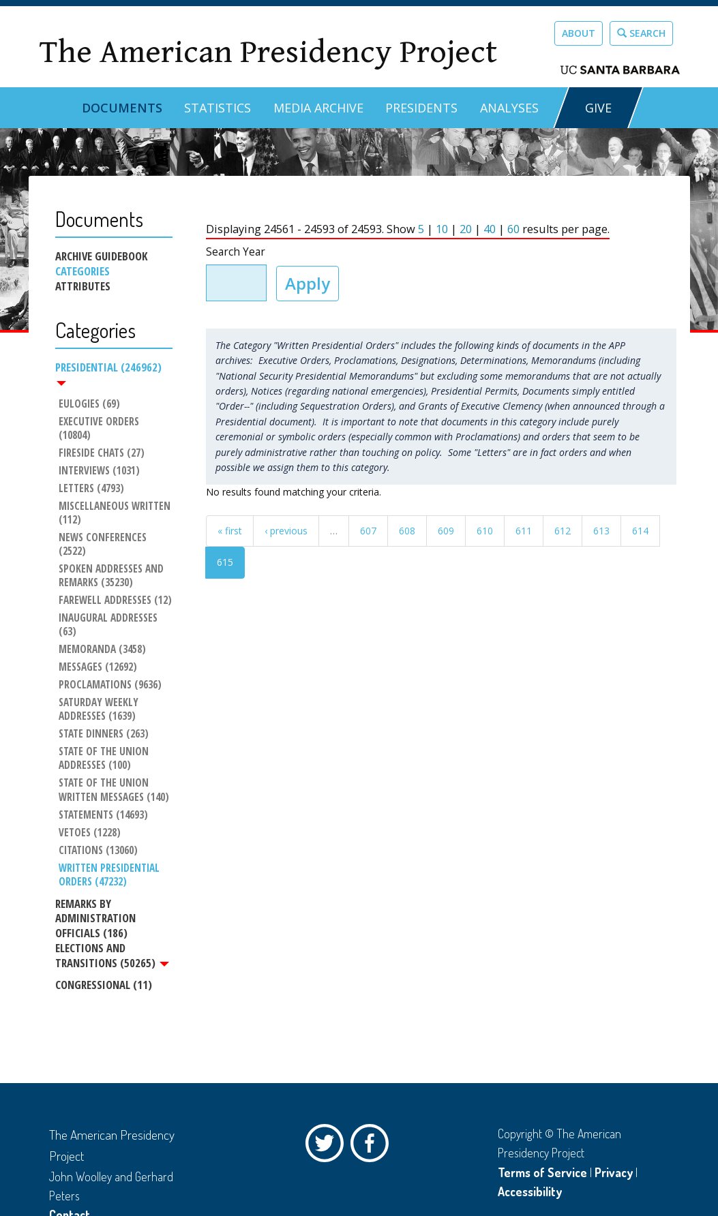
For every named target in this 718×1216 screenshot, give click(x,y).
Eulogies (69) (89, 404)
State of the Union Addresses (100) (105, 758)
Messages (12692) (98, 667)
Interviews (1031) (99, 471)
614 (640, 530)
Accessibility (530, 1191)
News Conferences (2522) (104, 544)
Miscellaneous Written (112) (116, 513)
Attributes (82, 286)
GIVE (598, 108)
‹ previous (286, 530)
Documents (122, 108)
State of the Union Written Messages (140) (114, 790)
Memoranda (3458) (102, 649)
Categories (82, 271)
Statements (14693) (103, 815)
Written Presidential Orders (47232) (110, 875)
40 (489, 229)
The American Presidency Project (268, 52)
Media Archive (318, 108)
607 (368, 530)
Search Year (235, 252)
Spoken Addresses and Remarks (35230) (112, 576)
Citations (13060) (98, 850)
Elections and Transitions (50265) (112, 956)
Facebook (372, 1146)
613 (601, 530)
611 (523, 530)
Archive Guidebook (101, 256)
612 (562, 530)
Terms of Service (542, 1172)
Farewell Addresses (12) (115, 600)
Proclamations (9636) (110, 685)
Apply (307, 283)
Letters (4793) (91, 489)
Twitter (327, 1146)
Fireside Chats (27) (102, 453)
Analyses (509, 108)
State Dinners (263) (104, 734)
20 (466, 229)
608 (407, 530)
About (578, 33)
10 (442, 229)
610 (485, 530)
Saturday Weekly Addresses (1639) (100, 709)
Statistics (217, 108)
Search (641, 33)
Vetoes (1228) (90, 833)
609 (446, 530)
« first (230, 530)
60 (513, 229)
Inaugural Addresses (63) (109, 625)
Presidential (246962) (108, 373)
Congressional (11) (103, 984)
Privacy (614, 1172)
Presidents (421, 108)
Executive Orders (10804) (100, 428)
